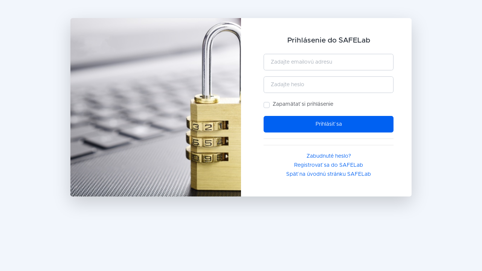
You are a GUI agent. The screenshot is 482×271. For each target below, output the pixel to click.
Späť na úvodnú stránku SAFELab (328, 174)
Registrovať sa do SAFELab (328, 165)
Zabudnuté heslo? (329, 156)
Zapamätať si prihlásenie (303, 104)
